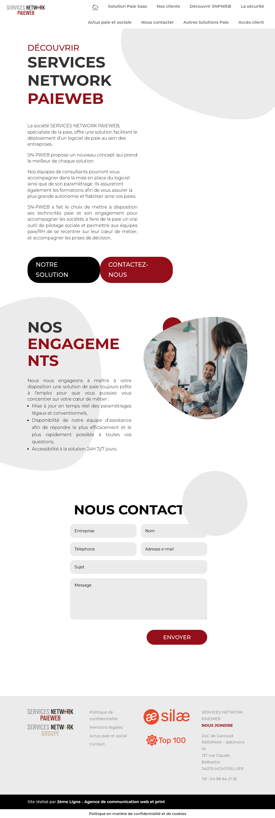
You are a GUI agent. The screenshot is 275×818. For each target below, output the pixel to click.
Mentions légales (105, 727)
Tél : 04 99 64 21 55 (219, 778)
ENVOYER (177, 637)
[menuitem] (95, 7)
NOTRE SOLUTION (52, 270)
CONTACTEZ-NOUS (128, 270)
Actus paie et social (108, 735)
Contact (97, 744)
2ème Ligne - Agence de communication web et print (111, 801)
